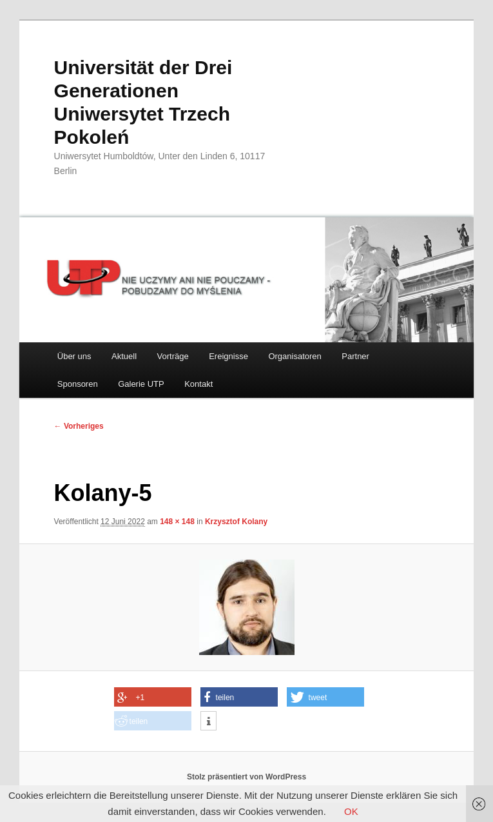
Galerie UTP (141, 384)
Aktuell (124, 356)
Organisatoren (294, 356)
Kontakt (198, 384)
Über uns (74, 356)
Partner (355, 356)
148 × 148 (177, 521)
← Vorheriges (79, 426)
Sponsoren (77, 384)
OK (351, 811)
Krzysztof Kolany (236, 521)
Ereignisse (228, 356)
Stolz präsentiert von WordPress (246, 776)
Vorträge (173, 356)
